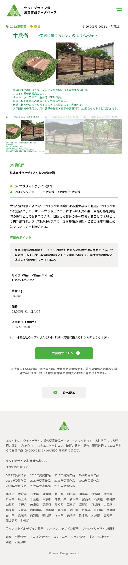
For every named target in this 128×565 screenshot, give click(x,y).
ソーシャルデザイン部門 (98, 528)
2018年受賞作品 (88, 475)
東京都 (46, 499)
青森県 (22, 494)
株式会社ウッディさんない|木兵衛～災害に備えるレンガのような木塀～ (63, 337)
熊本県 (83, 515)
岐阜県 (34, 504)
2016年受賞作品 (40, 475)
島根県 (62, 510)
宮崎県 (108, 515)
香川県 (10, 515)
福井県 (110, 499)
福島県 (83, 494)
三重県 (71, 504)
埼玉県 (22, 499)
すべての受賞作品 (17, 467)
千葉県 (34, 499)
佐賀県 (59, 515)
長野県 (22, 504)
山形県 (71, 494)
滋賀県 (83, 504)
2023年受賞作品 (16, 486)
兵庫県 (10, 510)
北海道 (10, 494)
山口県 (98, 510)
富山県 (86, 499)
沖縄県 (25, 520)
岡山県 (74, 510)
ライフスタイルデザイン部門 (24, 528)
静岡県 (46, 504)
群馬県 (10, 499)
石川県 (98, 499)
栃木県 (108, 494)
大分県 (95, 515)
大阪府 (108, 504)
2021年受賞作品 (64, 480)
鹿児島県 (11, 520)
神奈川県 (60, 499)
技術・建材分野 (99, 537)
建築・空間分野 (16, 537)
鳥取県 (49, 510)
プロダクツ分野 (40, 537)
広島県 (86, 510)
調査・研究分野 (16, 542)
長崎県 (71, 515)
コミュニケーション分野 (69, 537)
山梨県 (10, 504)
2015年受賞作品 (16, 475)
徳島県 (110, 510)
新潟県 (74, 499)
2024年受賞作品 (40, 486)
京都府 (95, 504)
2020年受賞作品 (40, 480)
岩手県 (34, 494)
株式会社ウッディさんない (27, 173)
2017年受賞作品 (64, 475)
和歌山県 (36, 510)
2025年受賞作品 (64, 486)
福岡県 (46, 515)
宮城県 (46, 494)
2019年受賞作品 (16, 480)
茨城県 (95, 494)
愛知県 (59, 504)
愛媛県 (22, 515)
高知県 (34, 515)
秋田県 (59, 494)
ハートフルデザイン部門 (63, 528)
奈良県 (22, 510)
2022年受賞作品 (88, 480)
